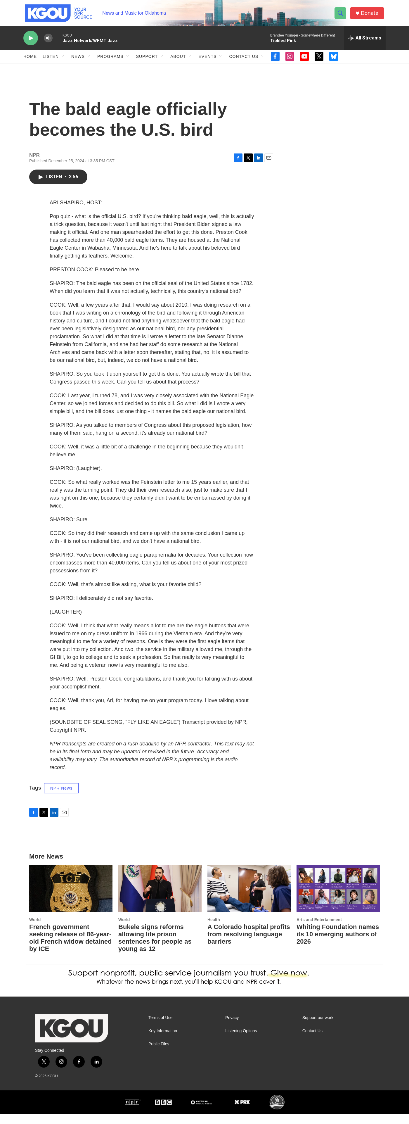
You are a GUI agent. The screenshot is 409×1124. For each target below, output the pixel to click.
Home (30, 60)
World (35, 930)
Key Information (162, 1041)
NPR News (61, 798)
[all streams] (365, 42)
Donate (371, 15)
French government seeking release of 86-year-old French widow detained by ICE (70, 948)
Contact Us (243, 60)
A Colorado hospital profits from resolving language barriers (248, 945)
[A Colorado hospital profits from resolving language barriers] (249, 899)
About (178, 60)
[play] (30, 42)
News (78, 60)
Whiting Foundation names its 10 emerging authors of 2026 (338, 945)
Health (213, 930)
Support (147, 60)
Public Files (158, 1054)
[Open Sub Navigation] (63, 60)
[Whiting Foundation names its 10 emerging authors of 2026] (338, 899)
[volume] (48, 42)
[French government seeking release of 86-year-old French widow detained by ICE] (70, 899)
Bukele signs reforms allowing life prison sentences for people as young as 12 (155, 948)
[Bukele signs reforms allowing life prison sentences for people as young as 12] (160, 899)
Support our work (318, 1028)
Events (207, 60)
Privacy (232, 1028)
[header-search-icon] (341, 15)
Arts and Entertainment (319, 930)
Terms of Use (160, 1028)
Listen (51, 60)
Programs (110, 60)
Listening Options (241, 1041)
